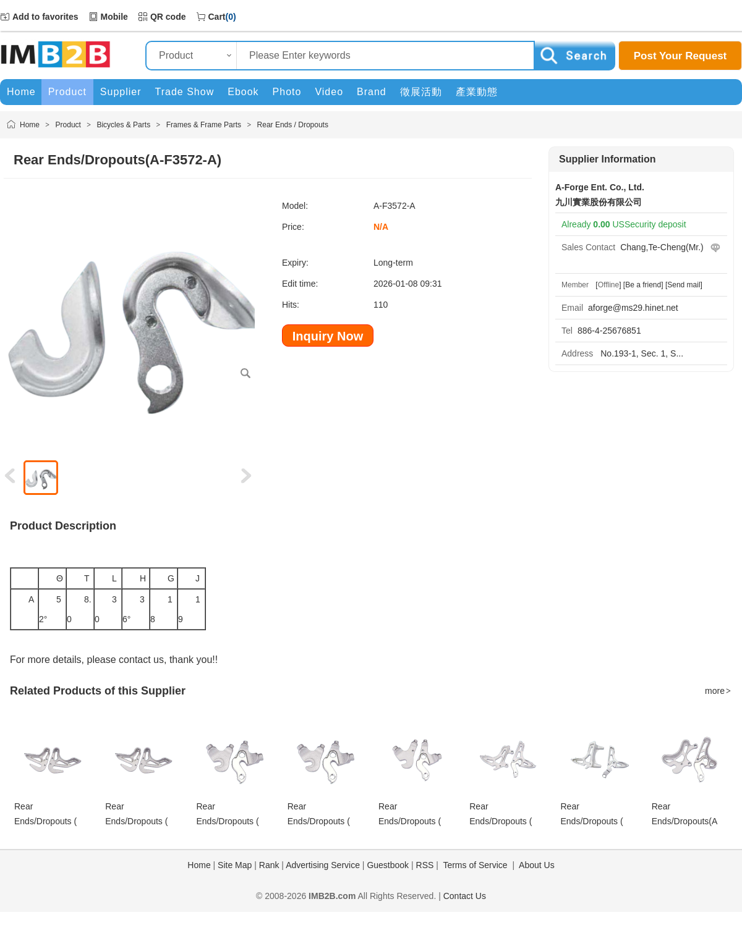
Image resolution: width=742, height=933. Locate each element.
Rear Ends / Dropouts (292, 124)
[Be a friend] (643, 285)
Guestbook (388, 865)
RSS (425, 865)
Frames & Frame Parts (203, 124)
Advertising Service (323, 865)
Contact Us (464, 896)
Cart (217, 17)
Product (68, 124)
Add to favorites (45, 17)
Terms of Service (475, 865)
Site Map (235, 865)
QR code (168, 17)
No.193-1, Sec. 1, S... (640, 353)
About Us (537, 865)
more (718, 691)
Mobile (114, 17)
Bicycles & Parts (123, 124)
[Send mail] (683, 285)
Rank (269, 865)
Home (30, 124)
